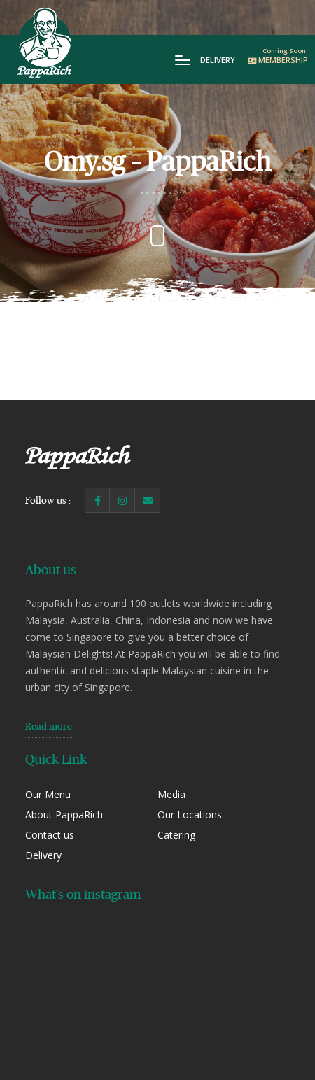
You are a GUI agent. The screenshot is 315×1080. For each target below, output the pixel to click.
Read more (48, 726)
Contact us (49, 834)
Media (172, 794)
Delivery (217, 60)
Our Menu (48, 794)
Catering (176, 834)
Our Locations (190, 814)
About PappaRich (64, 814)
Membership (278, 60)
